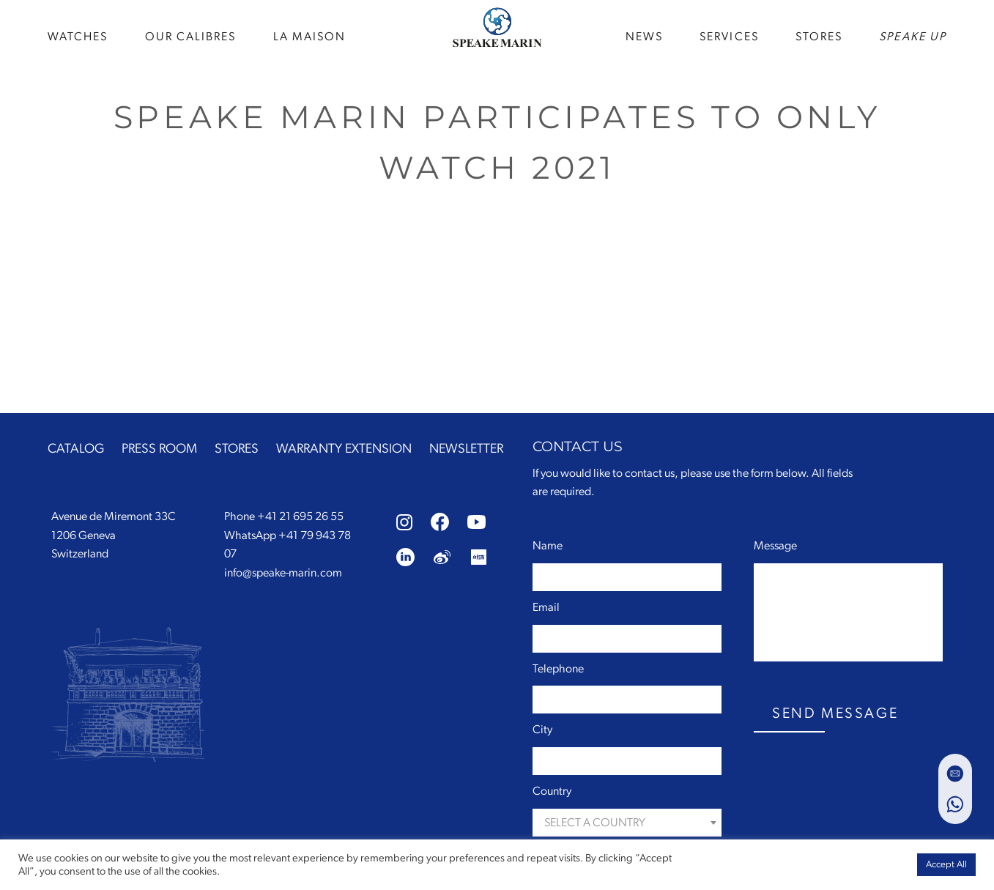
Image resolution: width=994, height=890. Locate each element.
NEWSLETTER (466, 449)
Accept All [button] (946, 864)
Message (775, 546)
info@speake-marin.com (283, 573)
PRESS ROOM (159, 449)
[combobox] (627, 823)
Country (552, 791)
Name (548, 546)
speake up (912, 36)
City (542, 729)
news (644, 36)
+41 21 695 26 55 (300, 516)
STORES (818, 36)
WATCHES (78, 36)
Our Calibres (191, 36)
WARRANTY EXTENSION (344, 449)
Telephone (558, 669)
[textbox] (627, 823)
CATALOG (76, 449)
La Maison (309, 36)
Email (546, 607)
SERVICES (729, 36)
